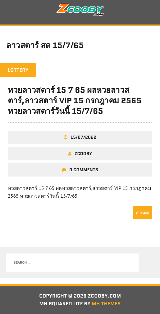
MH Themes (106, 303)
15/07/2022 (83, 137)
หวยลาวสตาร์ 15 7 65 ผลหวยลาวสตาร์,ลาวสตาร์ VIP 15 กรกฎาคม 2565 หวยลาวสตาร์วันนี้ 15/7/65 (74, 100)
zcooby (83, 153)
